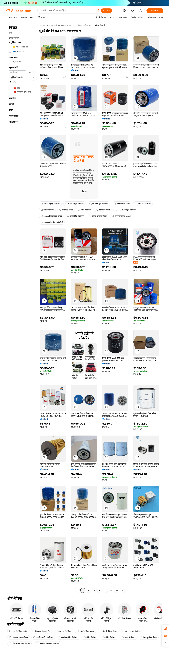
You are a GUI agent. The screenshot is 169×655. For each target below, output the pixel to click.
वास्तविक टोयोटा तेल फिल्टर (43, 637)
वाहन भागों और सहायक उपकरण (61, 25)
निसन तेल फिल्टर (47, 210)
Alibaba (42, 25)
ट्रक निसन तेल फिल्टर (63, 631)
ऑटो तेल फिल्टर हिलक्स (85, 631)
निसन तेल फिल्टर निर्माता (18, 631)
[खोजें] (106, 10)
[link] (165, 628)
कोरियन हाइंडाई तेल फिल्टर (50, 204)
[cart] (133, 11)
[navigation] (21, 308)
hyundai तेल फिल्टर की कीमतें (52, 222)
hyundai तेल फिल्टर (122, 204)
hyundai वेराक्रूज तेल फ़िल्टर (125, 210)
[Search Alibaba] (67, 10)
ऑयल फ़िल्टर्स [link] (100, 25)
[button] (98, 10)
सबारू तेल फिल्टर (128, 637)
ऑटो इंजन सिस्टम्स (84, 25)
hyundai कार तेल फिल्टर (131, 631)
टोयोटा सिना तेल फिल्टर (75, 216)
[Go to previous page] (77, 590)
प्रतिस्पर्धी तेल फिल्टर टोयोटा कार (20, 643)
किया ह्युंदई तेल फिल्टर (149, 637)
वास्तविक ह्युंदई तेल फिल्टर (74, 204)
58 (117, 590)
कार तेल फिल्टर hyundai (121, 216)
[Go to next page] (122, 590)
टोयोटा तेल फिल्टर (90, 637)
